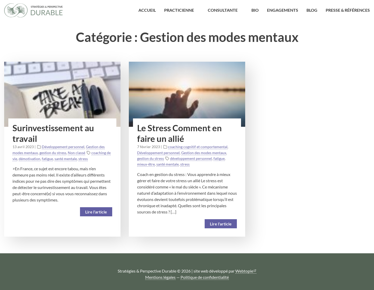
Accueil (147, 10)
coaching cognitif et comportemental (198, 146)
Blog (311, 10)
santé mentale (66, 158)
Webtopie (244, 270)
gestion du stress (52, 152)
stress (83, 158)
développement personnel (191, 158)
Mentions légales (160, 277)
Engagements (282, 10)
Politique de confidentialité (205, 277)
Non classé (76, 152)
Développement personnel (63, 146)
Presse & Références (348, 10)
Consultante (223, 10)
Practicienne (179, 10)
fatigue (47, 158)
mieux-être (146, 164)
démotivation (29, 158)
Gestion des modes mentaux (203, 152)
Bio (255, 10)
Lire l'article (96, 211)
